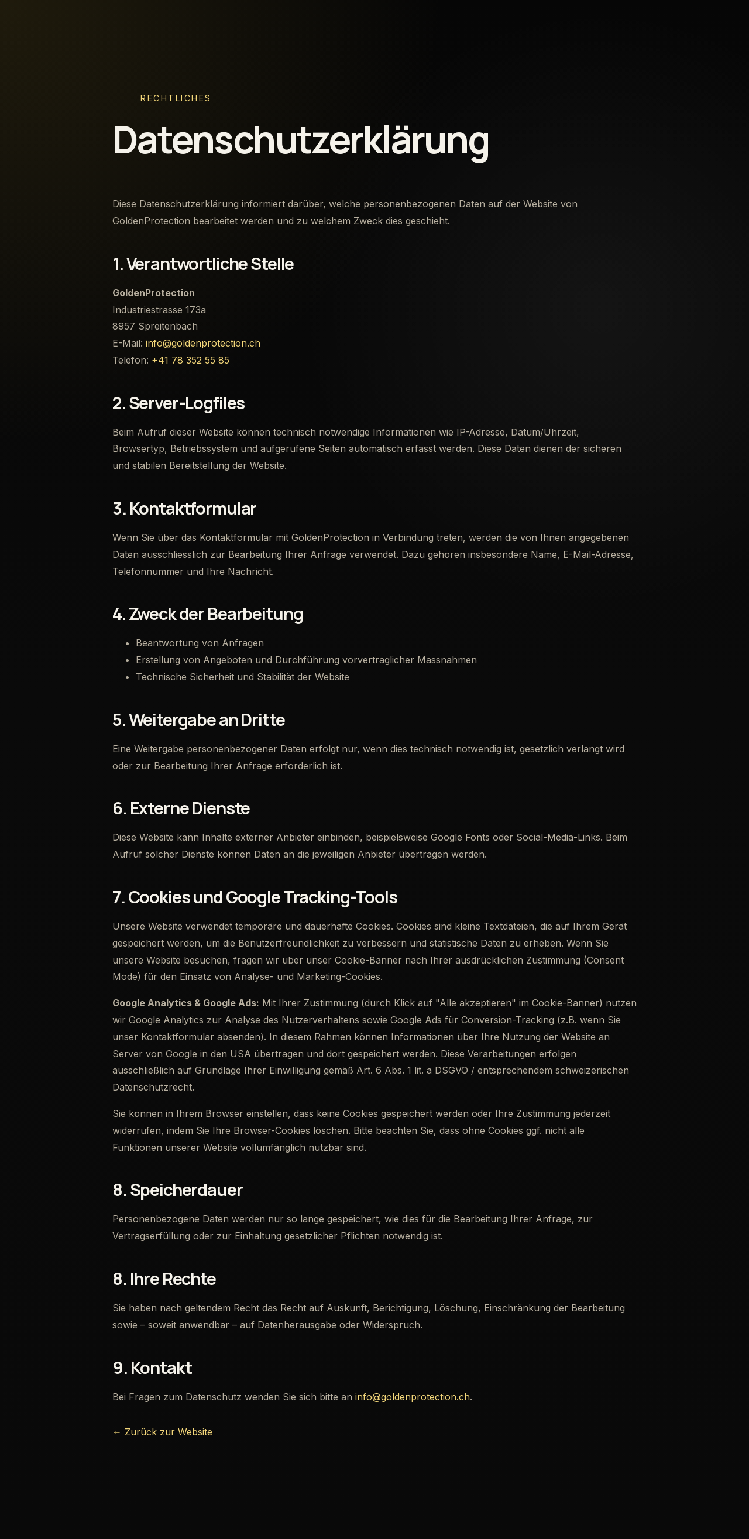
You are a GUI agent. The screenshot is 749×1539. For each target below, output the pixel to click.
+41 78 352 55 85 (190, 360)
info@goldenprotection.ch (203, 343)
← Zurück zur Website (162, 1432)
